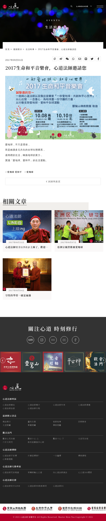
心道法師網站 (9, 404)
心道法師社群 (10, 479)
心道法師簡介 (34, 404)
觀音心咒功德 (9, 438)
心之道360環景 (85, 472)
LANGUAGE (83, 6)
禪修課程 (82, 455)
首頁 (7, 49)
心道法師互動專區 (12, 466)
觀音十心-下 (58, 438)
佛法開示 (7, 421)
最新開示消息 (10, 415)
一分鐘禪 (57, 455)
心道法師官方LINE (11, 486)
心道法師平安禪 (10, 455)
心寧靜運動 (8, 459)
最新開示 (18, 49)
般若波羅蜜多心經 (36, 442)
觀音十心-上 (33, 438)
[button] (2, 360)
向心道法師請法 (60, 472)
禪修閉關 (57, 425)
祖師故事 (57, 421)
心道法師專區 (10, 398)
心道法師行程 (34, 408)
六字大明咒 (8, 442)
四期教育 (82, 421)
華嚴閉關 (32, 425)
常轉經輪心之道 (35, 472)
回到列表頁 (53, 181)
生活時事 (30, 49)
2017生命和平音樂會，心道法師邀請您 (57, 49)
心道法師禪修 (10, 449)
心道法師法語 (9, 408)
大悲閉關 (7, 425)
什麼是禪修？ (34, 455)
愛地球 (29, 171)
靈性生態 (32, 421)
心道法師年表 (59, 404)
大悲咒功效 (83, 438)
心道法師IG (58, 486)
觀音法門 (7, 432)
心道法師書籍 (84, 404)
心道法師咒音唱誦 (11, 472)
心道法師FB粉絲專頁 (37, 486)
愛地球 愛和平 (14, 171)
